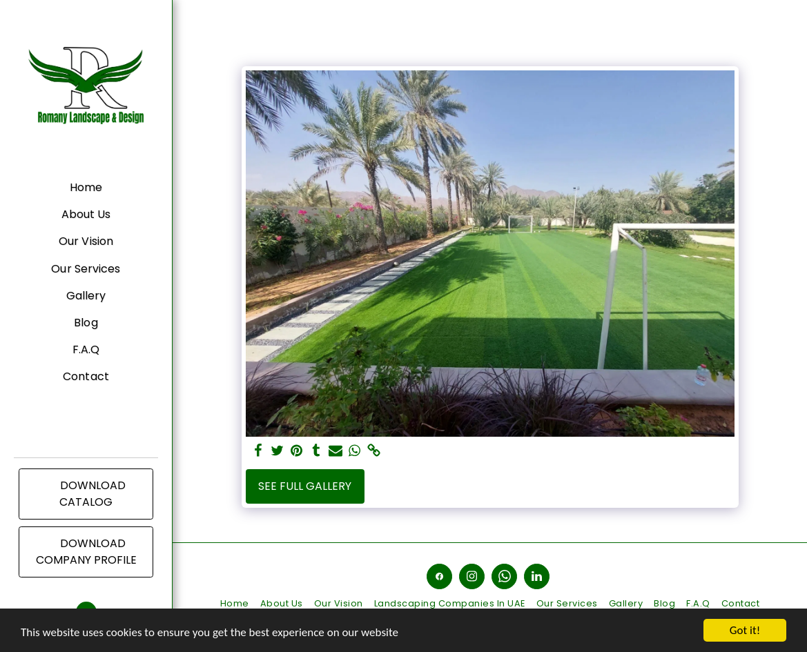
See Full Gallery (304, 486)
